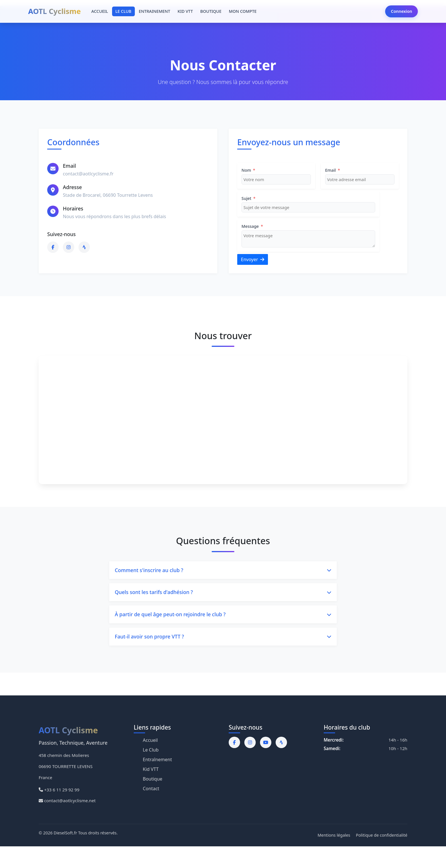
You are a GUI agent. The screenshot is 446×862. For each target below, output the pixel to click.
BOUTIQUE (210, 11)
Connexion (401, 11)
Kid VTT (151, 770)
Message (252, 226)
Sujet (248, 198)
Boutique (152, 780)
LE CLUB (123, 11)
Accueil (150, 741)
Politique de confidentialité (381, 836)
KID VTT (185, 11)
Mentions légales (334, 836)
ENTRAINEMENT (154, 11)
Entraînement (157, 761)
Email (332, 170)
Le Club (151, 751)
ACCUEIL (99, 11)
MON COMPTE (243, 11)
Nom (248, 170)
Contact (151, 790)
